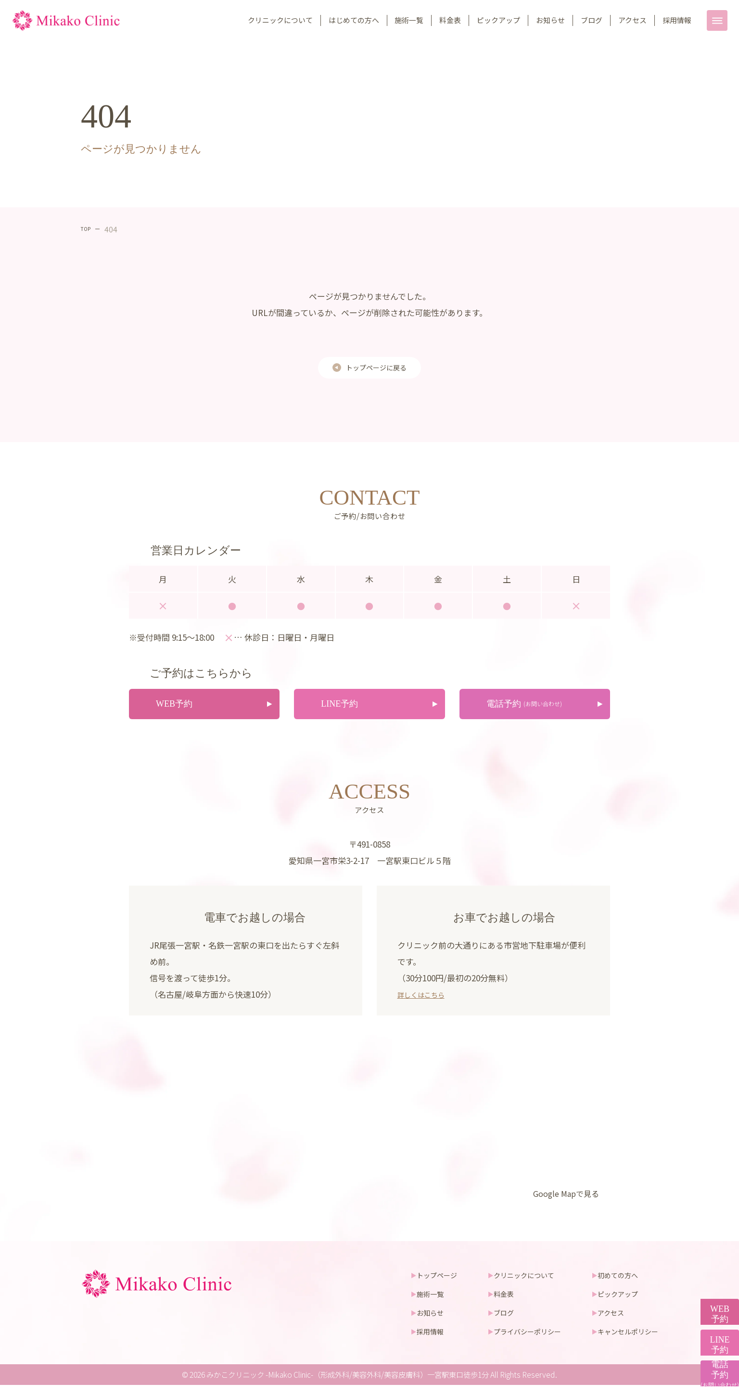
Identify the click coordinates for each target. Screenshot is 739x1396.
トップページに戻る (376, 370)
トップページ (423, 1285)
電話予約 (715, 1364)
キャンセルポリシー (625, 1341)
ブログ (591, 20)
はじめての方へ (354, 20)
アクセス (632, 20)
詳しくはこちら (426, 1003)
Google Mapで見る (560, 1203)
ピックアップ (498, 20)
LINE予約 (715, 1298)
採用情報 (677, 20)
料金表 (450, 20)
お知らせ (550, 20)
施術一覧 (409, 20)
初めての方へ (615, 1285)
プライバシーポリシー (519, 1341)
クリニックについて (280, 20)
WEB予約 (714, 1232)
